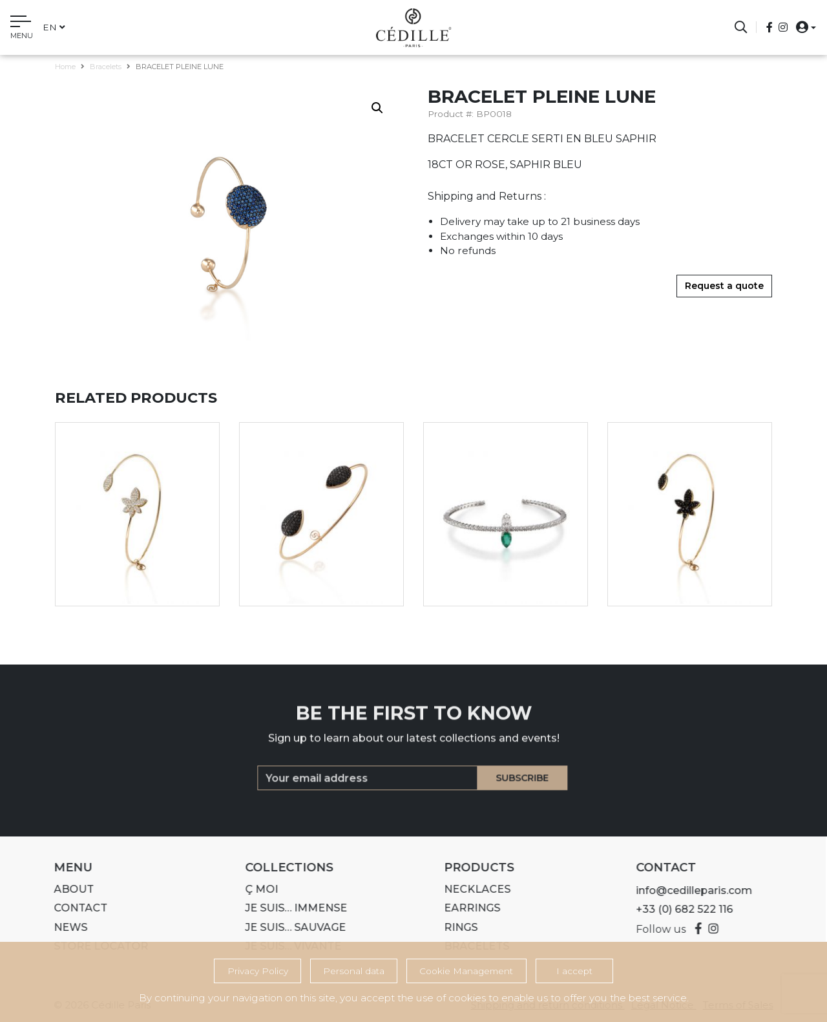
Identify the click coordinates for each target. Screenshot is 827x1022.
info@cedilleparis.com (689, 890)
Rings (455, 927)
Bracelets (105, 66)
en (54, 27)
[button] (802, 26)
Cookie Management (466, 971)
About (68, 889)
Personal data (353, 971)
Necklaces (472, 889)
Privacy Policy (257, 971)
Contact (75, 908)
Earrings (467, 908)
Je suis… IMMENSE (291, 908)
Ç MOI (256, 889)
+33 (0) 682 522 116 (679, 909)
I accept (574, 971)
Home (65, 66)
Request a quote (724, 286)
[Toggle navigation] (21, 29)
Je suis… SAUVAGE (290, 927)
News (65, 927)
